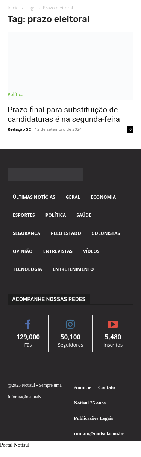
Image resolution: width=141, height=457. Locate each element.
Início (13, 8)
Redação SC (19, 129)
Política (15, 94)
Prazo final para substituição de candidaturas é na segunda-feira (64, 114)
